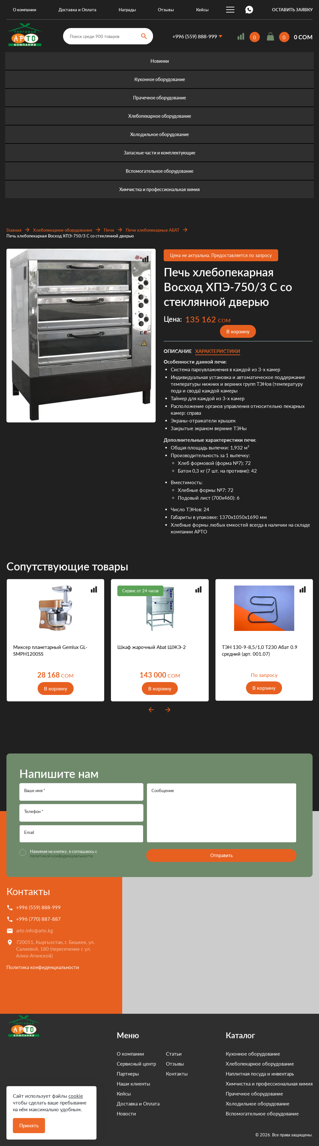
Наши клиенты (114, 1083)
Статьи (155, 1054)
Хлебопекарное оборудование (159, 116)
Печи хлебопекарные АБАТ (152, 230)
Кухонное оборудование (159, 79)
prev (151, 709)
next (168, 709)
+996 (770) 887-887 (38, 919)
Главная (14, 230)
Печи (109, 230)
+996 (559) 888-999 (194, 36)
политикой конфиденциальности (61, 855)
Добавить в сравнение (145, 259)
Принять (29, 1125)
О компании (24, 9)
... (230, 9)
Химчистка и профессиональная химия (159, 189)
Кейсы (202, 9)
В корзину (238, 331)
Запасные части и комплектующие (159, 152)
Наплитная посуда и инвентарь (260, 1074)
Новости (107, 1113)
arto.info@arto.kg (34, 930)
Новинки (159, 61)
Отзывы (166, 9)
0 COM (303, 37)
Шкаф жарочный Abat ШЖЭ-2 (151, 647)
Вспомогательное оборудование (159, 171)
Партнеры (109, 1074)
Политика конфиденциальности (42, 967)
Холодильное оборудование (159, 134)
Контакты (28, 891)
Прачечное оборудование (159, 97)
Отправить (221, 855)
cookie (75, 1096)
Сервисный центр (117, 1064)
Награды (127, 9)
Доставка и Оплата (77, 9)
